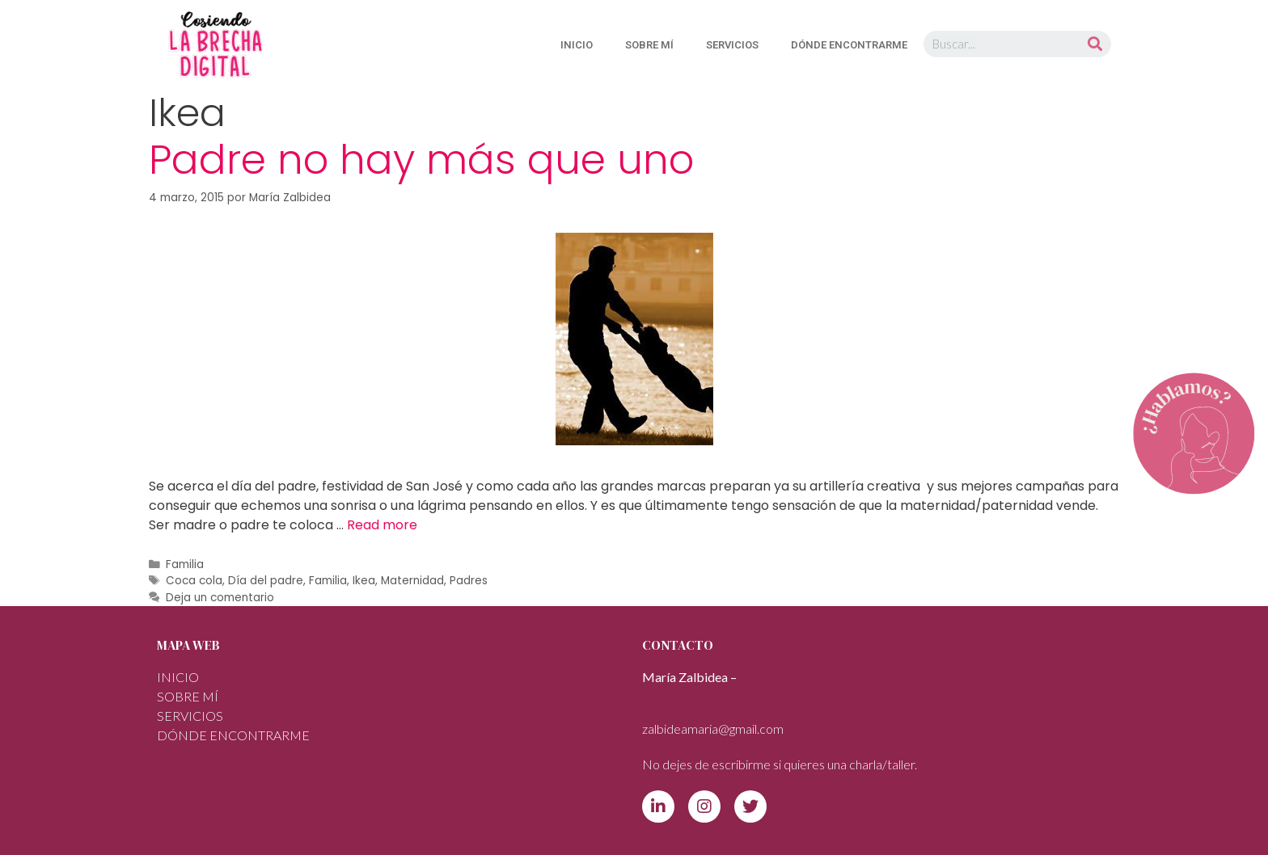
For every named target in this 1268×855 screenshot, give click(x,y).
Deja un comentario (220, 597)
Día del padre (265, 580)
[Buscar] (1095, 44)
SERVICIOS (732, 45)
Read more (382, 525)
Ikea (364, 580)
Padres (469, 580)
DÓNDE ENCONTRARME (849, 45)
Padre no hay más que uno (421, 160)
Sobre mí (649, 45)
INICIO (576, 45)
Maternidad (412, 580)
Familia (185, 564)
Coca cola (194, 580)
